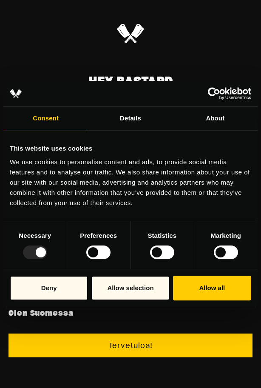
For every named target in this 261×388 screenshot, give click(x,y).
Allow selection (130, 287)
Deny (49, 287)
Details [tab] (130, 118)
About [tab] (215, 118)
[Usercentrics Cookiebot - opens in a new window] (214, 93)
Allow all (212, 287)
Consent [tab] (46, 118)
